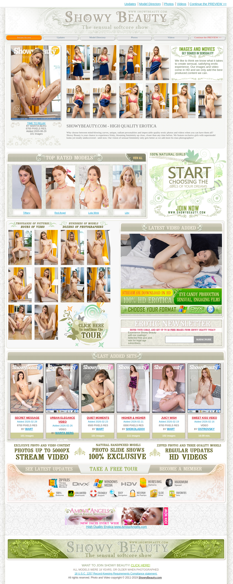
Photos (169, 4)
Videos (181, 4)
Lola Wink (93, 212)
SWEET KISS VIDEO (204, 417)
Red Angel (60, 212)
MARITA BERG (64, 433)
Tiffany (26, 212)
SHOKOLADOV (135, 429)
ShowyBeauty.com (150, 577)
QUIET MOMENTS (98, 417)
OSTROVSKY (206, 429)
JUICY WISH (169, 417)
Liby (127, 212)
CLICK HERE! (140, 565)
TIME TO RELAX (36, 123)
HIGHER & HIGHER (134, 417)
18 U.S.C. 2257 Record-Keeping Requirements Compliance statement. (115, 573)
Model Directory (150, 4)
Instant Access (24, 37)
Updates (130, 4)
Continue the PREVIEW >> (208, 4)
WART (29, 429)
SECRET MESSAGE (27, 417)
